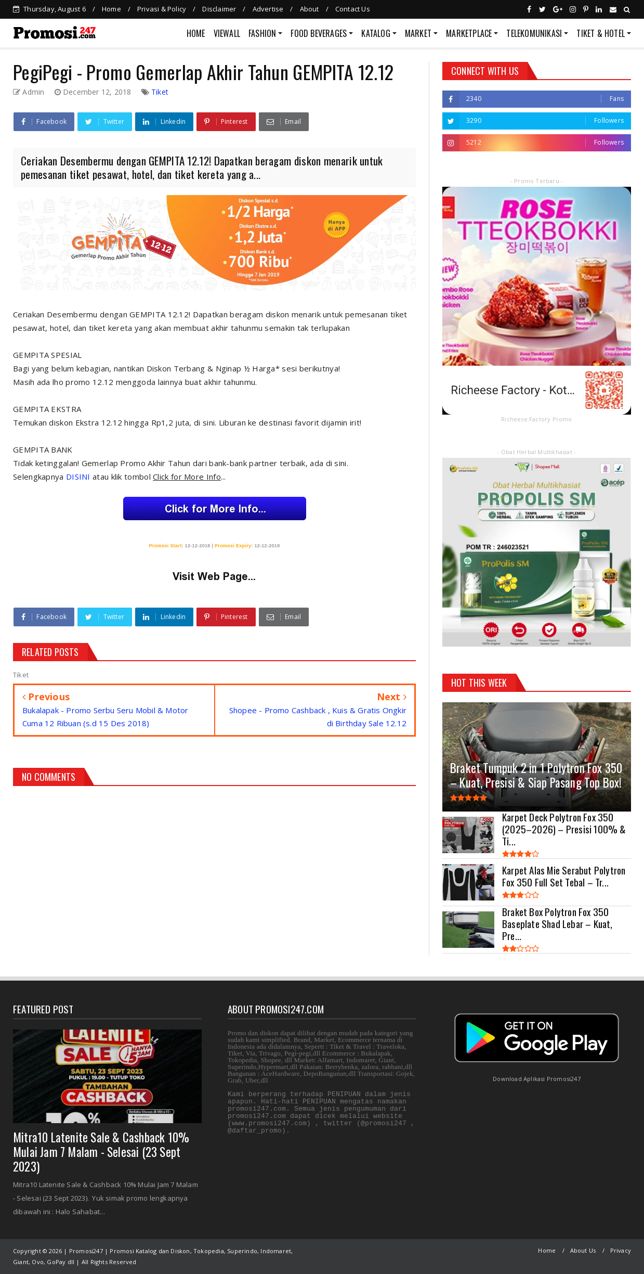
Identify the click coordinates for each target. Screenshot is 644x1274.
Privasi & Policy (161, 9)
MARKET (418, 33)
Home (111, 9)
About (309, 9)
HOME (196, 33)
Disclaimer (219, 9)
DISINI (79, 476)
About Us (583, 1250)
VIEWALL (227, 33)
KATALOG (375, 33)
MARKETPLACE (469, 33)
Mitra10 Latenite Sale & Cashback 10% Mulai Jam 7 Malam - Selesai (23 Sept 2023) (101, 1151)
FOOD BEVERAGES (319, 33)
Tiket (159, 92)
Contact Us (352, 9)
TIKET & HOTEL (600, 33)
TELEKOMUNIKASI (534, 33)
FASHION (262, 33)
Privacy (620, 1250)
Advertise (268, 9)
